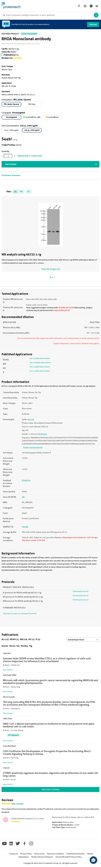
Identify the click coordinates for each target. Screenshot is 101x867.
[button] (93, 860)
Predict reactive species (32, 447)
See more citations (50, 789)
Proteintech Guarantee (11, 175)
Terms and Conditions (55, 854)
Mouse (12, 646)
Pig (30, 646)
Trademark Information (75, 854)
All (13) (5, 639)
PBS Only (31, 104)
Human (5, 646)
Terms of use (39, 854)
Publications (9, 55)
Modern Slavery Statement (42, 857)
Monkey (24, 646)
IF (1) (38, 639)
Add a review (17, 804)
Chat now (93, 24)
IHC (28, 192)
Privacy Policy (26, 854)
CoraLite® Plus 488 (31, 117)
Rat (18, 646)
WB (21, 192)
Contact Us (13, 854)
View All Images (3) (50, 269)
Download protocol (80, 591)
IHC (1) (31, 639)
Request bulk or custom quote (29, 156)
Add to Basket (10, 164)
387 (23, 497)
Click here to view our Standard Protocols (19, 613)
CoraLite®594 (52, 117)
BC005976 (42, 434)
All (15, 192)
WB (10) (23, 639)
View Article (8, 670)
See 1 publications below (40, 358)
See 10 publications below (40, 362)
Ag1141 (31, 419)
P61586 (25, 527)
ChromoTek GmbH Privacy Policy (68, 857)
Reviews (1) (7, 58)
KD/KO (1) (14, 639)
